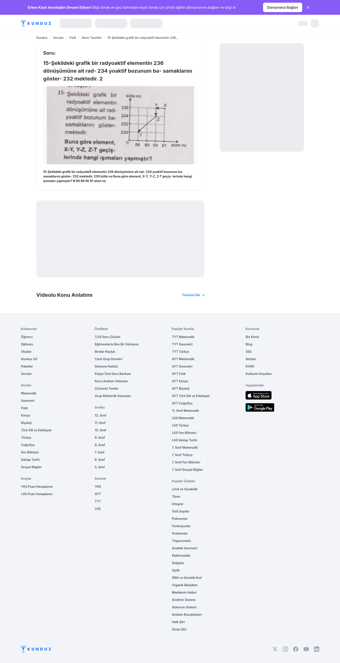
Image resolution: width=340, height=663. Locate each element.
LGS (98, 508)
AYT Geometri (182, 366)
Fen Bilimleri (30, 452)
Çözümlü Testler (107, 388)
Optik (176, 570)
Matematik (28, 393)
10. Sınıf (100, 430)
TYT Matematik (183, 337)
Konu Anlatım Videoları (111, 381)
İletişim (251, 359)
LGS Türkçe (180, 425)
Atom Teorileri (92, 37)
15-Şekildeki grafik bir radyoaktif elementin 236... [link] (142, 37)
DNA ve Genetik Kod (186, 577)
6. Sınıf (100, 459)
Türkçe (26, 437)
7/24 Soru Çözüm (107, 337)
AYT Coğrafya (182, 403)
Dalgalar (178, 563)
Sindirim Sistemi (184, 600)
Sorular (58, 37)
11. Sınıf (100, 423)
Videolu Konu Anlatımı (120, 295)
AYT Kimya (180, 381)
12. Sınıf (100, 415)
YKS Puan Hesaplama (37, 486)
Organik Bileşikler (185, 585)
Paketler (27, 366)
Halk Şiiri (178, 622)
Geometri (27, 400)
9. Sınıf (100, 437)
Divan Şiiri (179, 629)
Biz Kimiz (252, 337)
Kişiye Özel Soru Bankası (113, 374)
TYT (98, 501)
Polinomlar (180, 518)
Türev (176, 496)
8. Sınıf (100, 445)
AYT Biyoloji (181, 388)
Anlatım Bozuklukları (187, 614)
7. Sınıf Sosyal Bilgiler (187, 469)
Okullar (26, 351)
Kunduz (41, 37)
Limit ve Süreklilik (185, 489)
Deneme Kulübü (106, 366)
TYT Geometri (182, 344)
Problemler (180, 533)
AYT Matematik (183, 359)
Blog (249, 344)
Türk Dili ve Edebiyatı (36, 430)
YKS (98, 486)
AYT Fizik (179, 374)
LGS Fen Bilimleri (184, 433)
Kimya (25, 415)
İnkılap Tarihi (30, 459)
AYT (98, 494)
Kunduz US (29, 359)
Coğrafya (28, 445)
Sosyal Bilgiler (31, 467)
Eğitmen (27, 344)
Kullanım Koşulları (259, 374)
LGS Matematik (183, 418)
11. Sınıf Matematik (185, 410)
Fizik (72, 37)
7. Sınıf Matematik (185, 447)
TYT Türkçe (180, 351)
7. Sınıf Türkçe (182, 455)
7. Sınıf (99, 452)
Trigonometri (181, 541)
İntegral (177, 504)
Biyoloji (26, 423)
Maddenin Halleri (184, 592)
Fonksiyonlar (181, 526)
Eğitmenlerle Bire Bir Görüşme (117, 344)
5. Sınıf (100, 467)
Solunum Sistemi (184, 607)
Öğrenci (27, 337)
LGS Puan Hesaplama (36, 494)
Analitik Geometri (184, 548)
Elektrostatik (181, 555)
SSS (249, 351)
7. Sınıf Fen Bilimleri (186, 462)
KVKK (250, 366)
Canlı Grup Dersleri (109, 359)
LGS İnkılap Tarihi (184, 440)
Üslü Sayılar (180, 511)
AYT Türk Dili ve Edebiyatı (190, 396)
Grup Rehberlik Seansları (113, 396)
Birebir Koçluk (105, 351)
